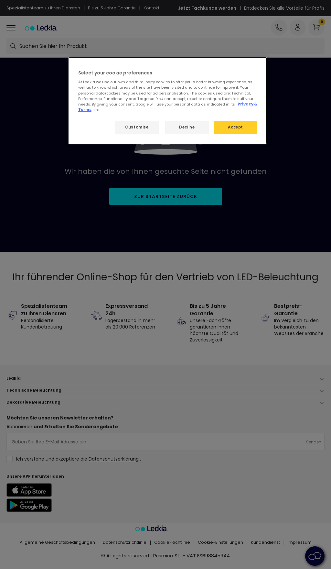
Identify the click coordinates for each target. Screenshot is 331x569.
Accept (235, 127)
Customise (136, 127)
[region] (168, 100)
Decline (187, 127)
